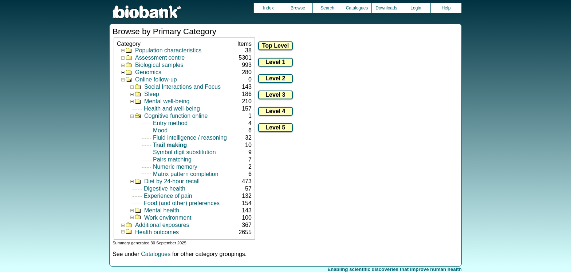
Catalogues (357, 8)
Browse (298, 8)
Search (327, 8)
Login (415, 8)
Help (446, 8)
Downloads (386, 8)
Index (268, 8)
